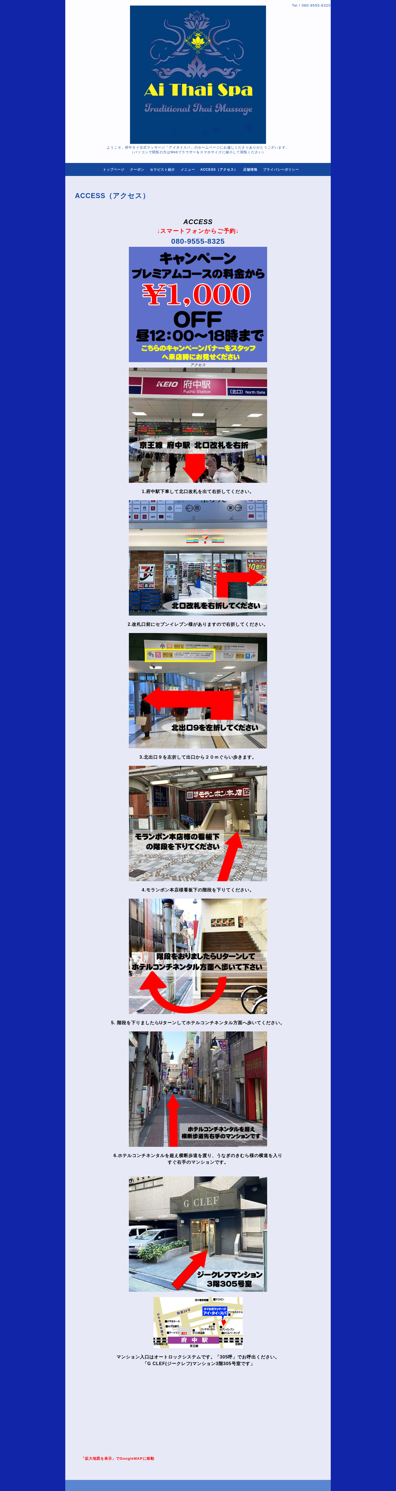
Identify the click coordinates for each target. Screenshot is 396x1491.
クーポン (137, 170)
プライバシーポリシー (281, 170)
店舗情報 (250, 170)
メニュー (188, 170)
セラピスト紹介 (162, 170)
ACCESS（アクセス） (219, 170)
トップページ (113, 170)
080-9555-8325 (316, 5)
